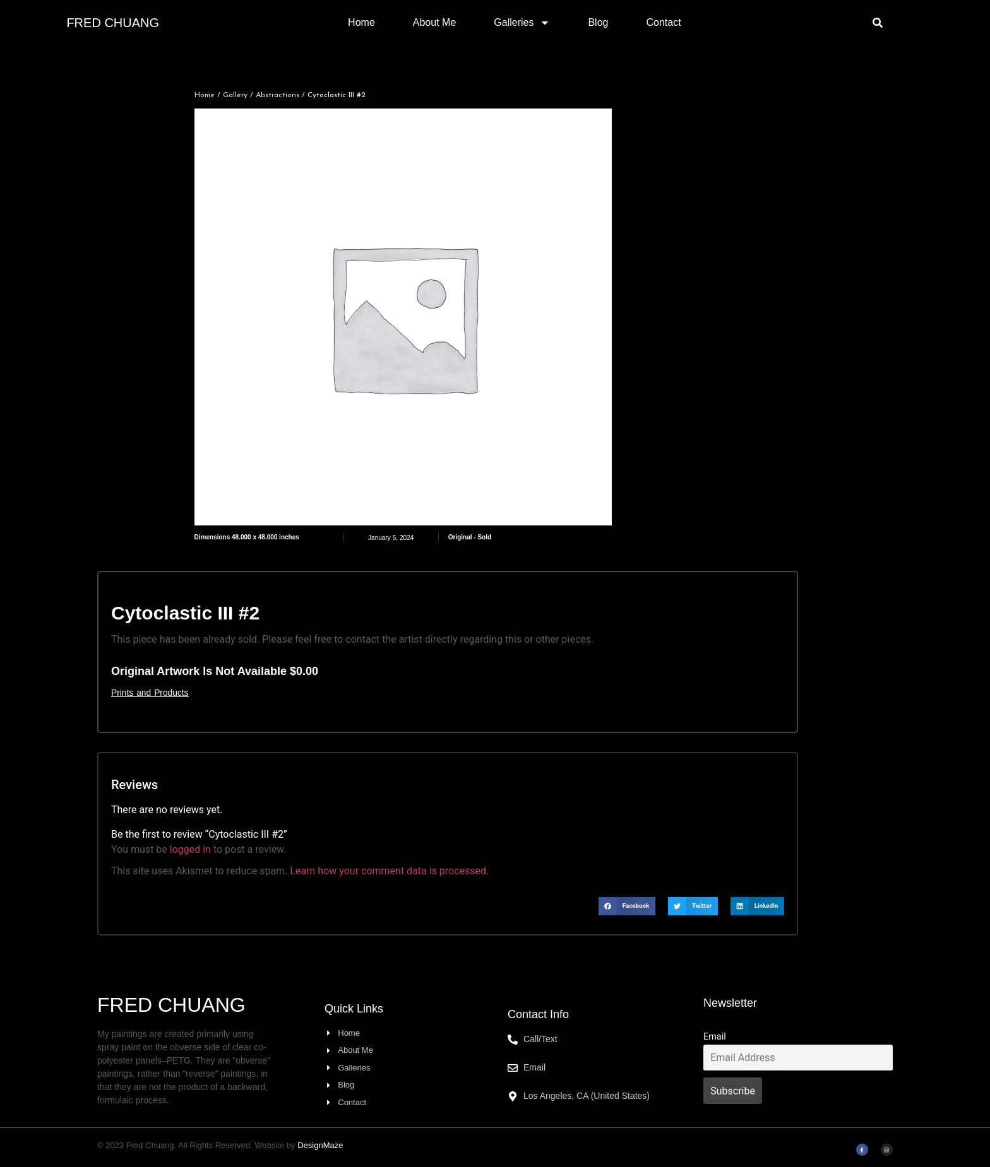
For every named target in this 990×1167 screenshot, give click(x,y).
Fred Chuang (112, 23)
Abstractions (277, 95)
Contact (663, 22)
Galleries (522, 22)
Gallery (235, 95)
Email (714, 1036)
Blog (598, 22)
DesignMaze (320, 1145)
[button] (878, 23)
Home (361, 22)
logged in (190, 849)
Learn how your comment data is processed (388, 871)
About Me (434, 22)
